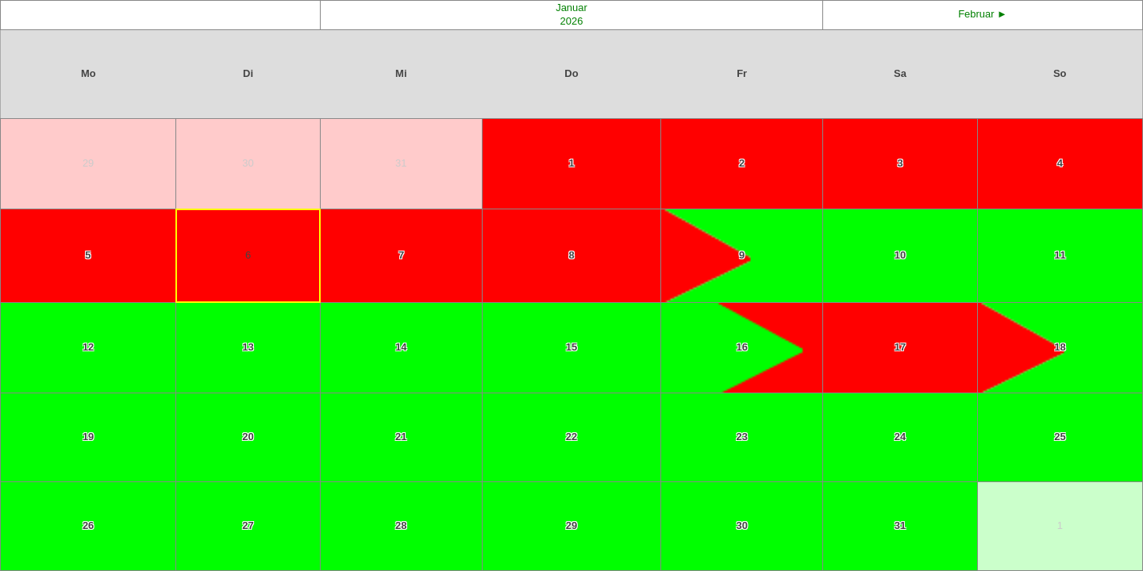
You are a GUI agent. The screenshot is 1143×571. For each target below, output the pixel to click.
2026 (571, 21)
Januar (571, 7)
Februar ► (982, 14)
